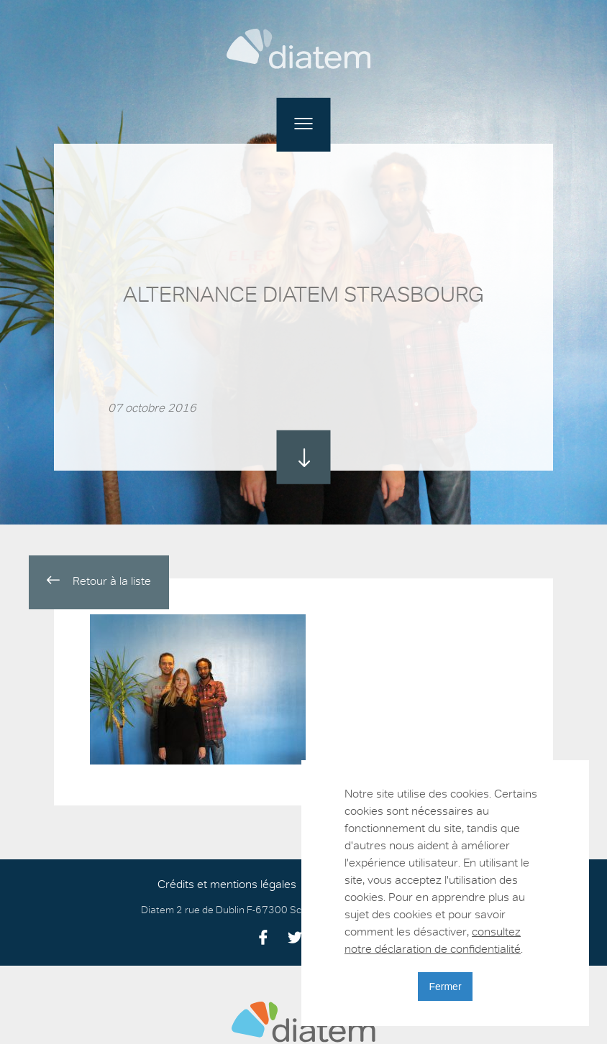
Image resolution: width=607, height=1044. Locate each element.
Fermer (445, 986)
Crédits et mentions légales (227, 884)
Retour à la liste (99, 580)
